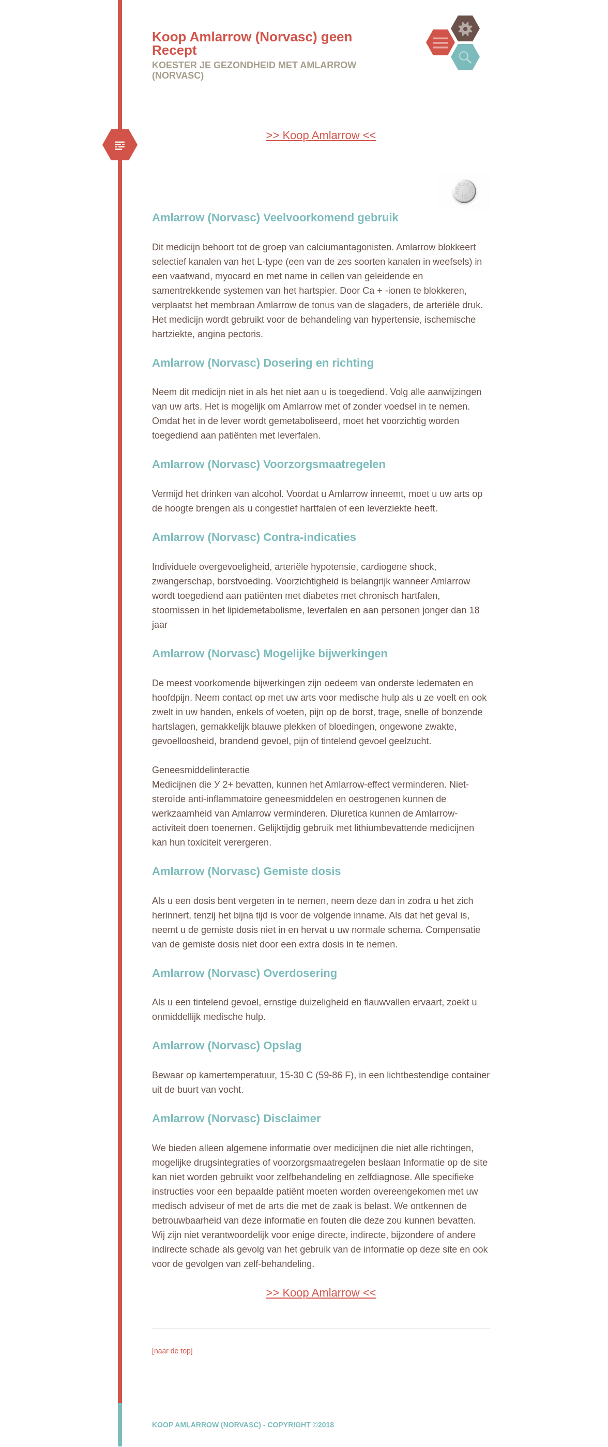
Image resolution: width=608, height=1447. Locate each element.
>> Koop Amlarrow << (321, 135)
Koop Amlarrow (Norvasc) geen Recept (252, 43)
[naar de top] (172, 1351)
